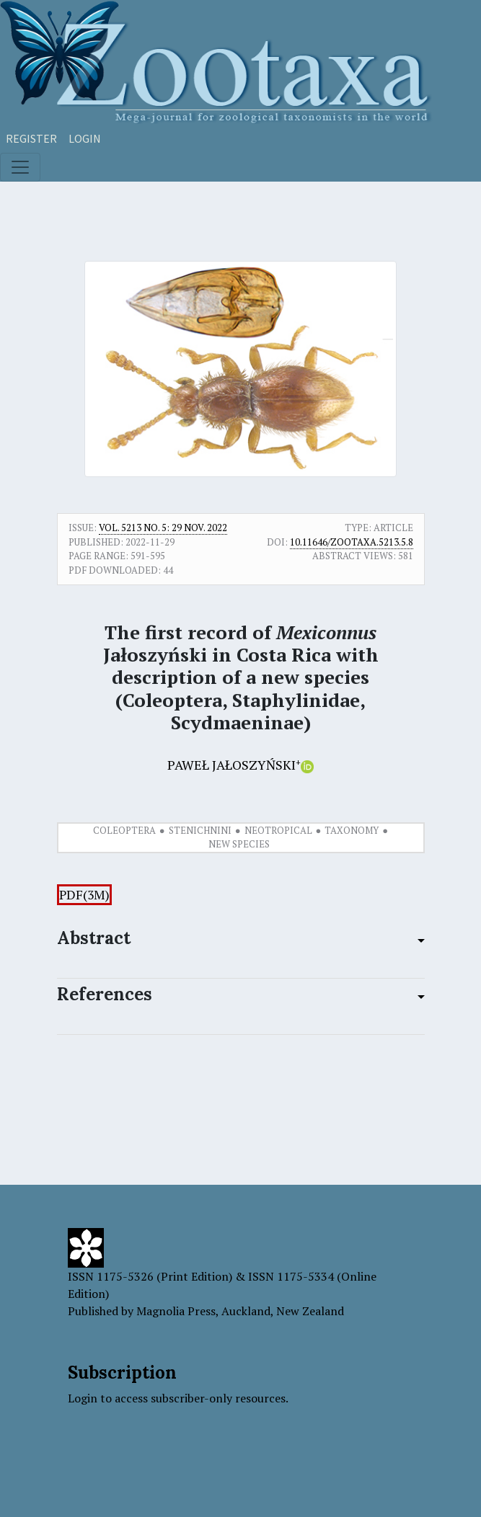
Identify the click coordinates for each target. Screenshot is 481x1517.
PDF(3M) (84, 894)
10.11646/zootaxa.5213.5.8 (351, 541)
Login (85, 138)
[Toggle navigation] (20, 167)
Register (31, 138)
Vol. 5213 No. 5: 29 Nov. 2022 (163, 527)
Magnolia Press (176, 1311)
